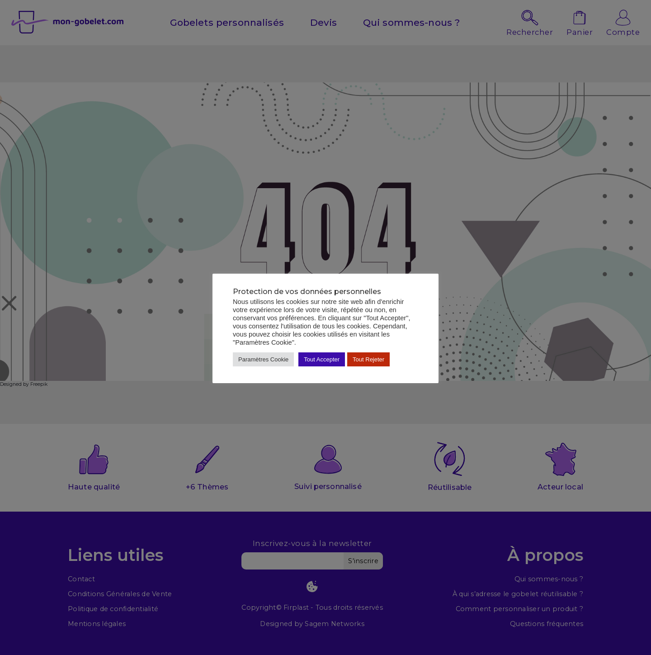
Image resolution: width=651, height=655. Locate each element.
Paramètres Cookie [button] (263, 359)
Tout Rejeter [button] (368, 359)
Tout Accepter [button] (322, 359)
